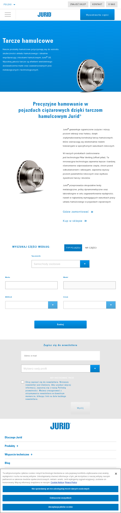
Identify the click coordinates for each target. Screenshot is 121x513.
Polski (8, 4)
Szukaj (60, 324)
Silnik (65, 297)
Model (65, 277)
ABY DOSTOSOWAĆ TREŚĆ (62, 378)
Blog (7, 463)
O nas (111, 4)
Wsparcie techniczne (19, 454)
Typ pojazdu (36, 256)
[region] (60, 491)
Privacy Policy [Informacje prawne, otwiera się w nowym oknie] (71, 482)
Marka (7, 277)
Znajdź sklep (78, 4)
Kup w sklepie (72, 221)
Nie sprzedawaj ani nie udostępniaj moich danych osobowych (60, 489)
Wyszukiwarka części (95, 15)
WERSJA (8, 297)
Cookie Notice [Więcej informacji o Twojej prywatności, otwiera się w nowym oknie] (57, 482)
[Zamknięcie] (115, 473)
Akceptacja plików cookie (60, 507)
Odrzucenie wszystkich (61, 498)
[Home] (45, 15)
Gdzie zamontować (76, 211)
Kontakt (97, 4)
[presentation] (45, 408)
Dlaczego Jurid (13, 437)
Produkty (12, 446)
